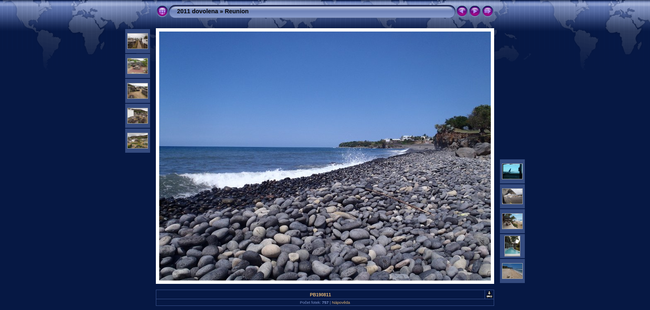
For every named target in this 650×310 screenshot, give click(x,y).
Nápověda (341, 302)
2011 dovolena (197, 11)
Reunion (237, 11)
